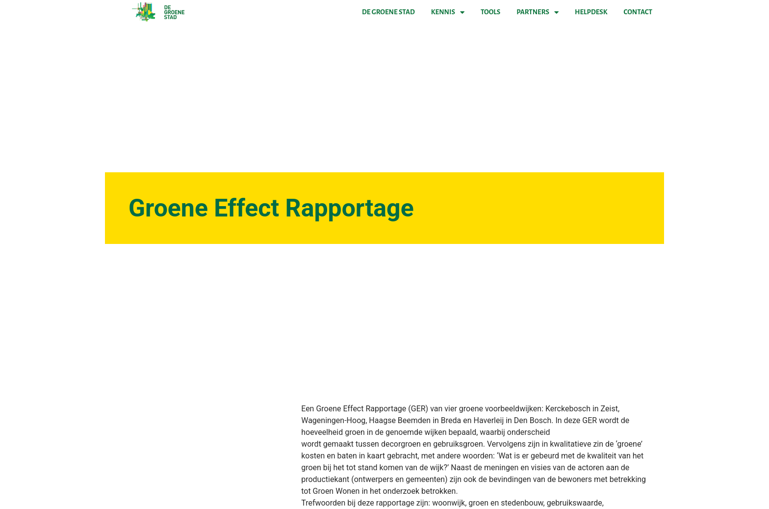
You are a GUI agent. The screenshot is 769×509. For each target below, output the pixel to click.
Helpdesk (591, 12)
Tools (490, 12)
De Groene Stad (388, 12)
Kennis (447, 12)
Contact (638, 12)
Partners (537, 12)
